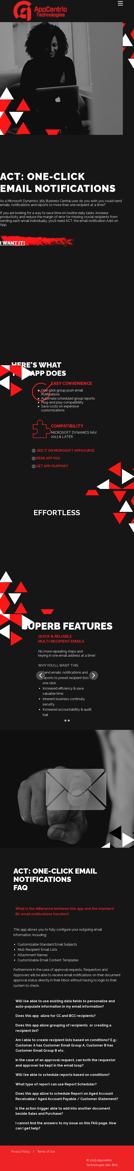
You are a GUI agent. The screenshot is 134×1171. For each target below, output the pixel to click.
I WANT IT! (12, 243)
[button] (40, 675)
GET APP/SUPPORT (50, 466)
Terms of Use (46, 1151)
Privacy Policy (20, 1151)
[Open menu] (120, 3)
